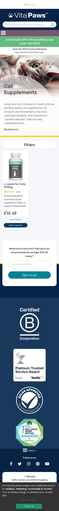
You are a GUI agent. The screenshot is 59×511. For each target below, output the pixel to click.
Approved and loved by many (29, 51)
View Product (15, 219)
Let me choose (29, 499)
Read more (11, 129)
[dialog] (29, 496)
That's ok (29, 506)
